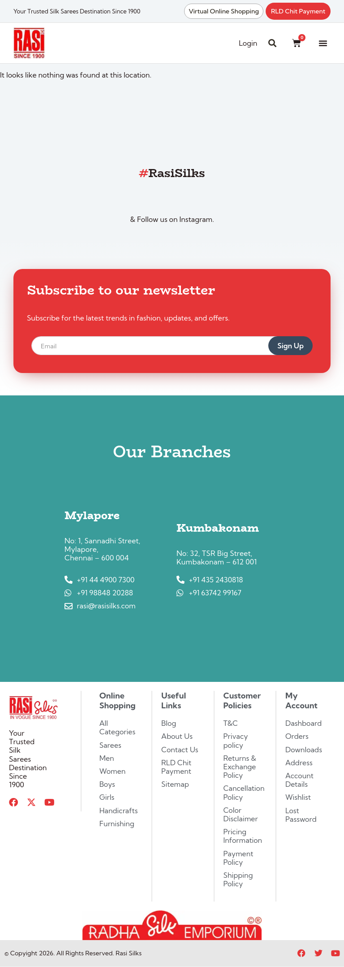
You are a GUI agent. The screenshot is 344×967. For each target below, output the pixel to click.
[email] (161, 345)
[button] (323, 43)
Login (248, 43)
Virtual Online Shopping (224, 11)
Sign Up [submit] (290, 345)
